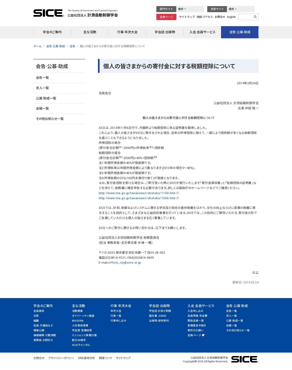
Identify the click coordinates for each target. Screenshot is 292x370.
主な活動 (89, 32)
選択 (181, 9)
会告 (72, 46)
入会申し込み (195, 310)
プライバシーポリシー (61, 358)
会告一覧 (42, 78)
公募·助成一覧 (46, 98)
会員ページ (166, 16)
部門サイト (166, 9)
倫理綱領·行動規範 (44, 335)
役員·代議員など (43, 325)
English (231, 16)
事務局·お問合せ (43, 340)
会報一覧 (42, 108)
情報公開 (38, 330)
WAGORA (78, 320)
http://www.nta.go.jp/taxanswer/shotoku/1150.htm (137, 193)
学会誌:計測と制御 (160, 310)
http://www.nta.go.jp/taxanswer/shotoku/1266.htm (137, 198)
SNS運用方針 (86, 358)
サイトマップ (187, 16)
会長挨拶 (38, 310)
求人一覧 (42, 88)
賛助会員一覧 (196, 320)
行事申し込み (118, 320)
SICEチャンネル (81, 344)
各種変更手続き (197, 325)
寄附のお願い (195, 330)
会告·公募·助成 (239, 32)
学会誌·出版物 (165, 32)
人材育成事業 (80, 325)
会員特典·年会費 (197, 315)
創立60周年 (79, 340)
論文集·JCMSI (157, 315)
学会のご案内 (52, 32)
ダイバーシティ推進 (83, 315)
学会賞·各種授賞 (82, 330)
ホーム (37, 46)
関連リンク (105, 358)
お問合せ (220, 16)
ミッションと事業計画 (84, 335)
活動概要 (77, 310)
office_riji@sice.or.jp (124, 262)
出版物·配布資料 (159, 320)
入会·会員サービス (202, 32)
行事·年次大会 (127, 32)
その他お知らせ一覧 (50, 119)
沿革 (36, 315)
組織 (36, 320)
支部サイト (217, 9)
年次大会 (116, 310)
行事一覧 (116, 315)
